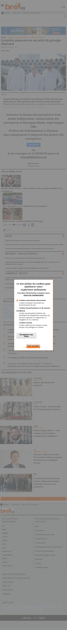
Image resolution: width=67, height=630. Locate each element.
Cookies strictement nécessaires (32, 300)
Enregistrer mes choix (26, 335)
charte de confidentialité (33, 295)
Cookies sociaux (25, 323)
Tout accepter (33, 346)
